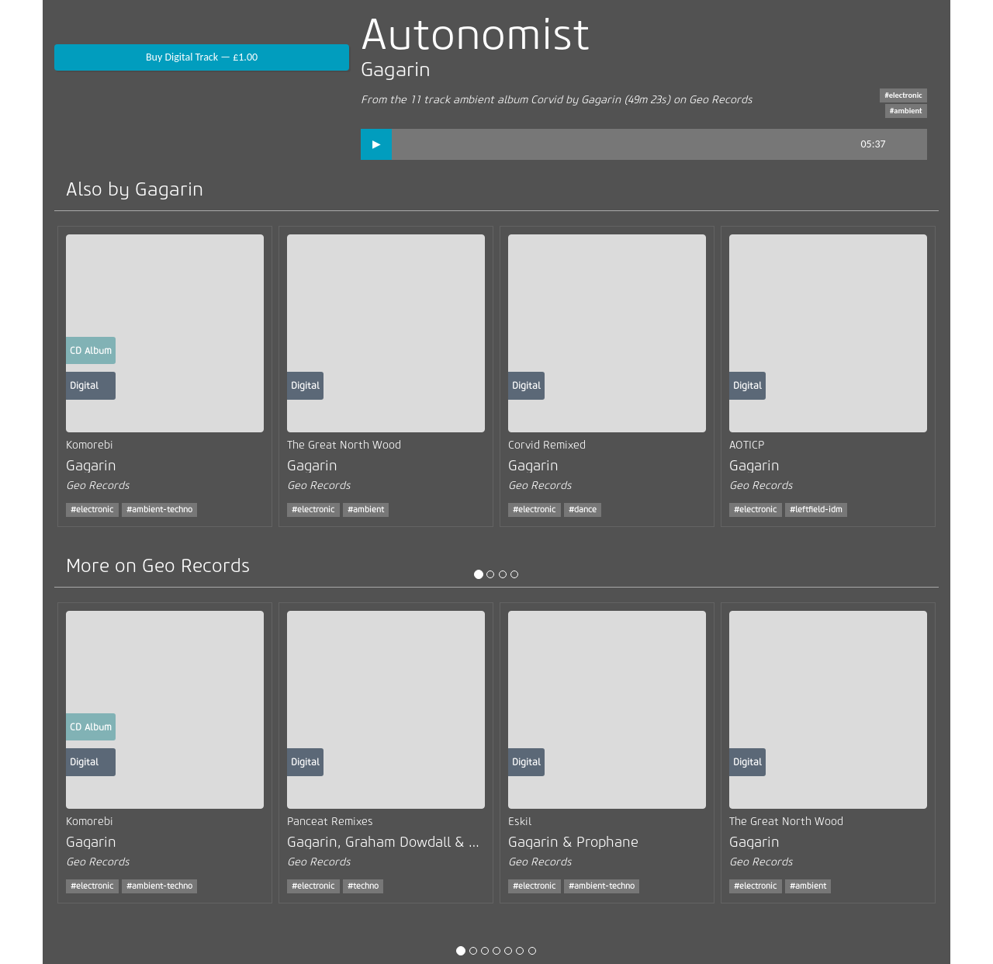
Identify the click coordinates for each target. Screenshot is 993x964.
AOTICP (746, 445)
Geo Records (721, 99)
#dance (583, 510)
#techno (363, 886)
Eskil (519, 821)
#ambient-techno (159, 510)
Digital (84, 385)
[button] (376, 144)
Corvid (546, 99)
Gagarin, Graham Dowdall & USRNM (401, 842)
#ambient (906, 111)
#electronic (903, 95)
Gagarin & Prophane (573, 842)
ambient (473, 99)
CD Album (91, 350)
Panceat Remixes (330, 821)
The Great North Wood (344, 445)
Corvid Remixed (547, 445)
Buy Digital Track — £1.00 (202, 57)
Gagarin (396, 69)
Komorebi (89, 445)
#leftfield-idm (816, 510)
